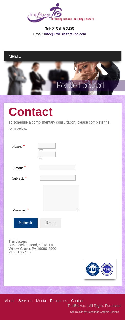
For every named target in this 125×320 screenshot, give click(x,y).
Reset (51, 222)
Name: (17, 146)
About (10, 301)
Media (41, 301)
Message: (19, 210)
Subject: (18, 178)
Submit (25, 222)
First (40, 150)
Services (25, 301)
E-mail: (17, 168)
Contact (77, 301)
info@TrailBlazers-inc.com (65, 34)
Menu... (15, 56)
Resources (58, 301)
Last (40, 158)
